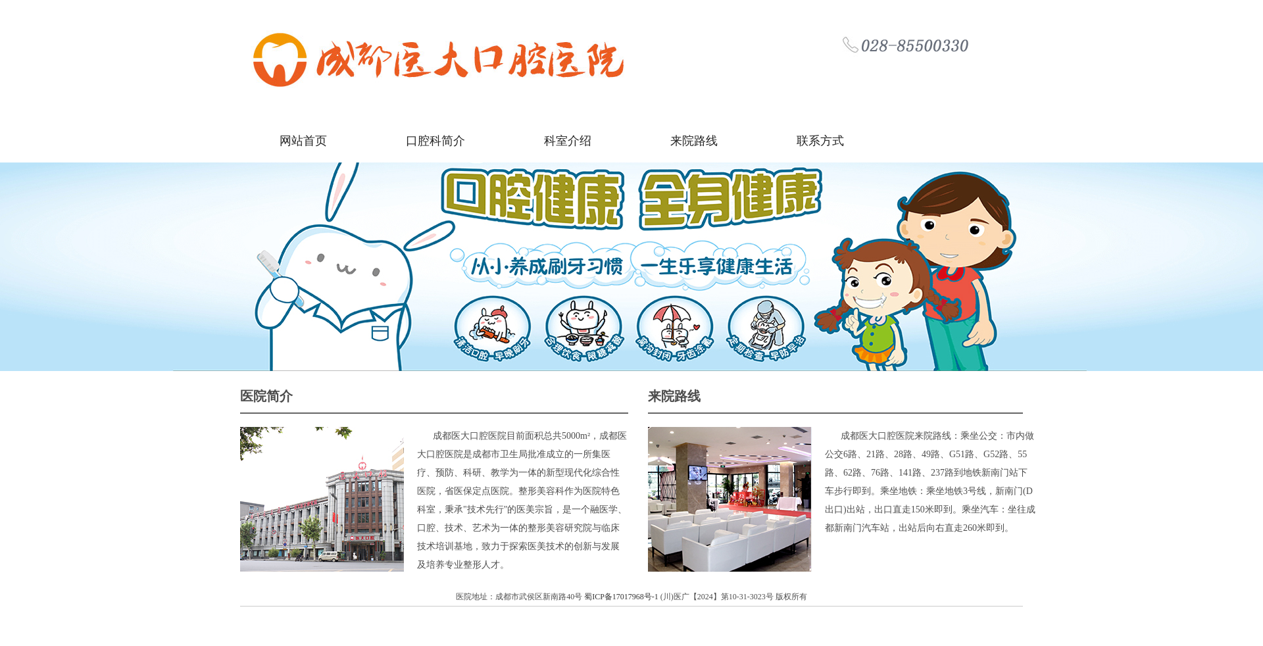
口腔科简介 (435, 140)
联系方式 (820, 140)
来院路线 (694, 140)
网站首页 (303, 140)
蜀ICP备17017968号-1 (622, 596)
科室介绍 (567, 140)
